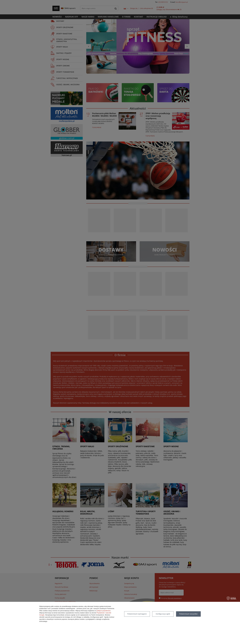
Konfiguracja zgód (163, 614)
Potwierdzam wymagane (137, 614)
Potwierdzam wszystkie (188, 614)
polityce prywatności (103, 611)
